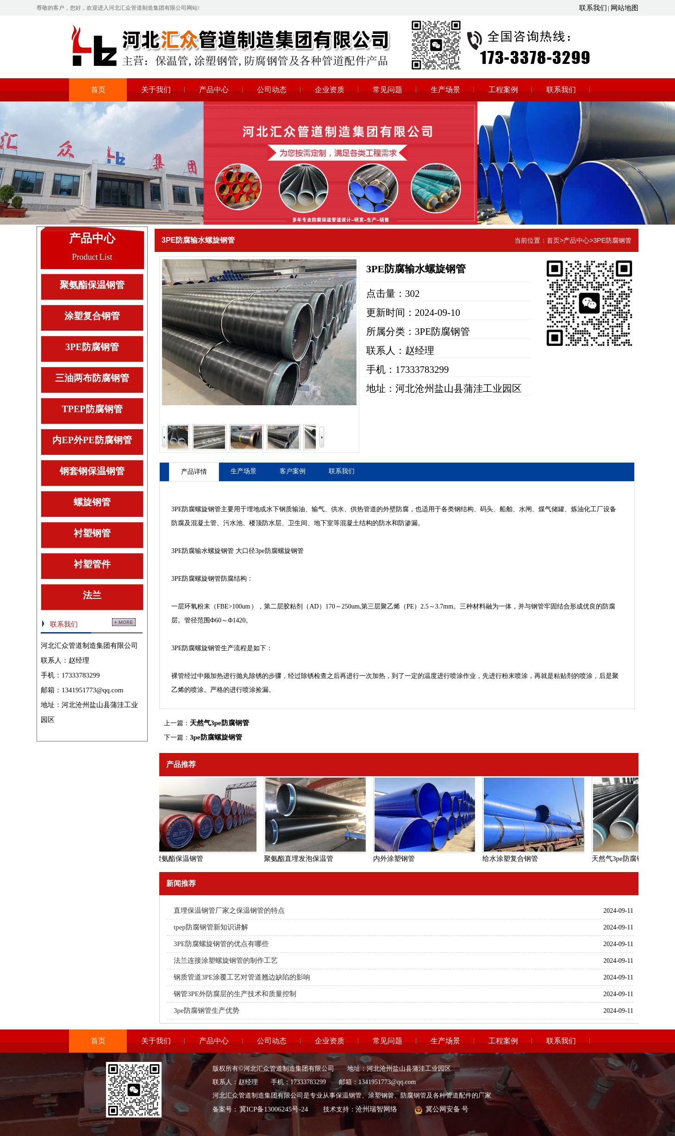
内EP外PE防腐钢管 (91, 440)
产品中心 (214, 90)
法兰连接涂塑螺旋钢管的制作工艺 (226, 960)
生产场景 (445, 90)
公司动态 (272, 90)
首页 (98, 90)
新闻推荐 (181, 883)
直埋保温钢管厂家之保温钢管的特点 (229, 910)
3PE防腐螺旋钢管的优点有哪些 (221, 944)
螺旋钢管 (92, 502)
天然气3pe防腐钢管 (219, 723)
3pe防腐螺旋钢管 (216, 737)
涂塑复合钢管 (92, 316)
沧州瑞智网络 (376, 1109)
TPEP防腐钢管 (92, 409)
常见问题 (387, 90)
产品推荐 (181, 764)
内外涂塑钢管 (395, 858)
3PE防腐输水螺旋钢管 (198, 240)
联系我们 (593, 8)
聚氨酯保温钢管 (92, 285)
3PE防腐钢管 (92, 347)
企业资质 (329, 90)
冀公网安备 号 (446, 1109)
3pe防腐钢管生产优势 (206, 1010)
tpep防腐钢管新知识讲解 (211, 927)
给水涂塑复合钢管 (511, 858)
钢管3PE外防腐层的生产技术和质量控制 (235, 994)
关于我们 (156, 90)
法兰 (92, 595)
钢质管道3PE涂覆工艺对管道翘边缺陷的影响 (242, 977)
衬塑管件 (92, 564)
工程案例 (503, 90)
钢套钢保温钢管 (92, 471)
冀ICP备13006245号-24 (273, 1109)
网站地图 (624, 8)
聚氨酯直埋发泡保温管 (300, 858)
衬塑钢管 (92, 533)
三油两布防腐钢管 (92, 378)
